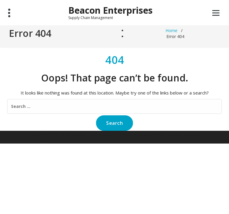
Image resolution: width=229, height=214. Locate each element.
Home (171, 30)
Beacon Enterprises (110, 10)
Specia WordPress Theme (169, 134)
